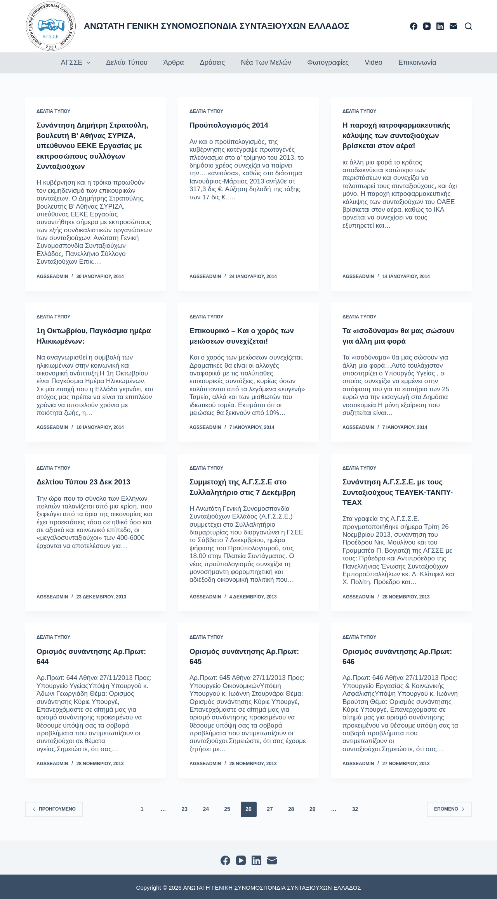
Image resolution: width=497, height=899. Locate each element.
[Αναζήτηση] (468, 26)
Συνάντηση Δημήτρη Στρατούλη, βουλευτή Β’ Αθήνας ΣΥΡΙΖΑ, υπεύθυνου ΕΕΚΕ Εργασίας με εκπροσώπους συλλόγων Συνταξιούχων (95, 145)
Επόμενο (449, 807)
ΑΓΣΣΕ (76, 62)
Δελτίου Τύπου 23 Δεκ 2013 (86, 480)
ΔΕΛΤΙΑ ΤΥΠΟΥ (53, 111)
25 (227, 807)
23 (185, 807)
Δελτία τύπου (127, 62)
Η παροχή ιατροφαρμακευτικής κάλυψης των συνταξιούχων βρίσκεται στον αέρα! (399, 135)
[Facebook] (413, 26)
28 (291, 807)
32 (355, 807)
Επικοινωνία (417, 62)
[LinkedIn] (440, 26)
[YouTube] (427, 26)
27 (270, 807)
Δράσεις (212, 62)
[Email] (453, 26)
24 (206, 807)
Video (373, 62)
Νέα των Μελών (266, 62)
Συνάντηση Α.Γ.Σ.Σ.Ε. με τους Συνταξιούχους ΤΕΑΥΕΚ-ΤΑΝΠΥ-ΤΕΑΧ (401, 490)
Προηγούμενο (54, 807)
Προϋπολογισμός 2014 (231, 125)
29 (312, 807)
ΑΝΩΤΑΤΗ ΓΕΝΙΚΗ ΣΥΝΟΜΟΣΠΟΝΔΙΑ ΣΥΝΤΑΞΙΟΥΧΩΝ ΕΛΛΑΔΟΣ (216, 26)
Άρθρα (173, 62)
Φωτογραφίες (328, 62)
